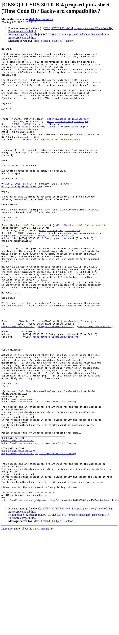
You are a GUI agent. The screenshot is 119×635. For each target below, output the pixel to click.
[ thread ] (46, 40)
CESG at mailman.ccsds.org (18, 469)
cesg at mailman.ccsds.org (28, 142)
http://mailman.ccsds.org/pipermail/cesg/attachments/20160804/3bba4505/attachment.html (60, 590)
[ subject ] (57, 40)
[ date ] (37, 40)
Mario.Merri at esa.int (41, 19)
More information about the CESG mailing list (27, 619)
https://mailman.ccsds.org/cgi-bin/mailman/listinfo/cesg (38, 472)
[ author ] (69, 40)
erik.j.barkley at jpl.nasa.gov (67, 136)
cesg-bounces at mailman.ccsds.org (56, 158)
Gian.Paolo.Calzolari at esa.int (30, 261)
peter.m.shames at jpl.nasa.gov (67, 133)
